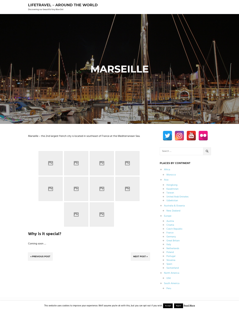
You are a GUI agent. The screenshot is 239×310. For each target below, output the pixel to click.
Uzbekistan (172, 201)
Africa (167, 170)
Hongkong (171, 185)
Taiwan (170, 193)
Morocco (171, 175)
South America (171, 283)
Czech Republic (174, 229)
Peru (168, 288)
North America (171, 273)
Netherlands (172, 249)
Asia (166, 180)
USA (168, 278)
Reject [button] (178, 305)
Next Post (139, 256)
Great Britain (173, 241)
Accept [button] (168, 305)
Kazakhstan (172, 189)
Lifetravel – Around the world (63, 5)
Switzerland (172, 268)
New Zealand (173, 211)
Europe (167, 216)
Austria (170, 221)
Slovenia (170, 260)
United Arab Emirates (177, 197)
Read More (189, 306)
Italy (168, 245)
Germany (171, 237)
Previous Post (41, 256)
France (169, 233)
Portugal (170, 256)
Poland (170, 252)
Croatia (170, 225)
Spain (169, 264)
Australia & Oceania (174, 206)
